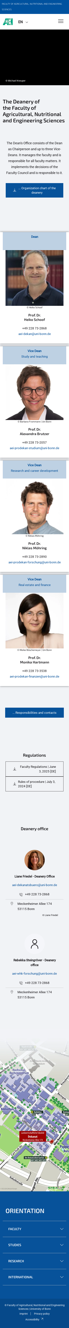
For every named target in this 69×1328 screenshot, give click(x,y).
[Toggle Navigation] (60, 21)
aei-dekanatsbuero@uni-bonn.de (34, 885)
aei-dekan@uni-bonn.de (34, 334)
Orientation (25, 1210)
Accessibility (34, 1319)
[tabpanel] (34, 57)
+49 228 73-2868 (37, 894)
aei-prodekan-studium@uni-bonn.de (34, 448)
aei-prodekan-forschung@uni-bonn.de (34, 562)
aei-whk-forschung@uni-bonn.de (34, 973)
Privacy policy (42, 1313)
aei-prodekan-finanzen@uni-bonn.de (34, 676)
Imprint (24, 1313)
